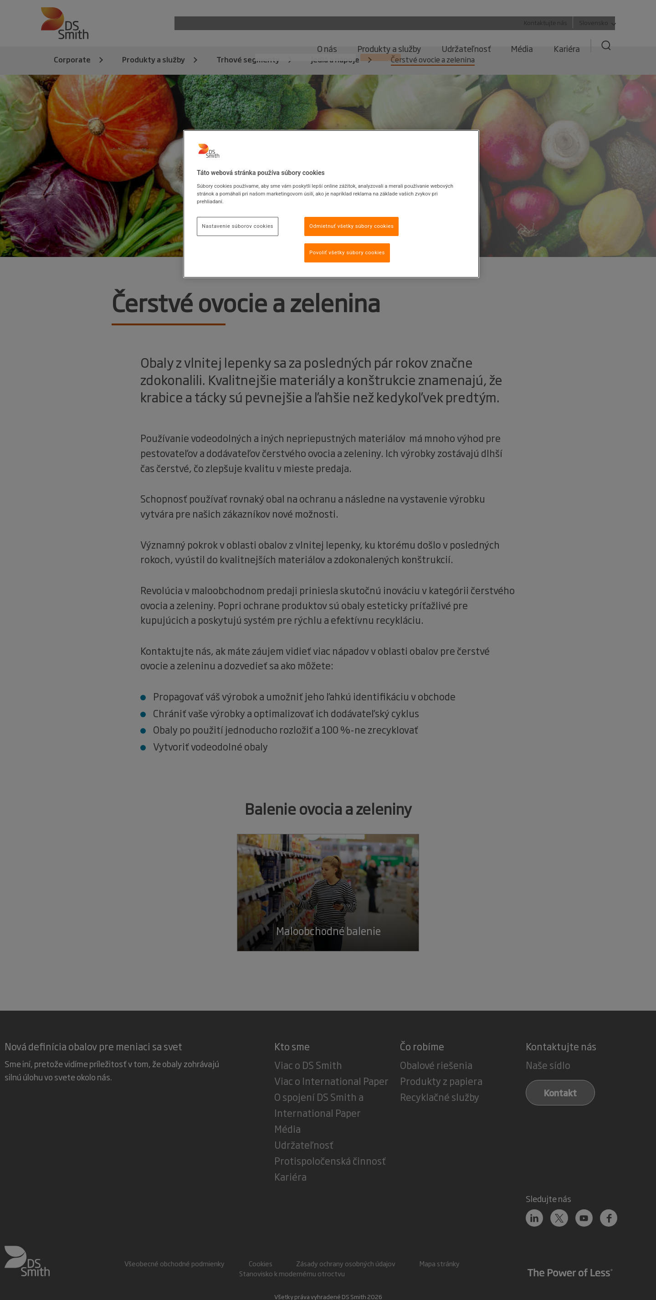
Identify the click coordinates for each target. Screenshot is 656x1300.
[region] (331, 204)
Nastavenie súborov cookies (237, 226)
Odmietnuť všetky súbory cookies (351, 226)
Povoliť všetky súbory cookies (347, 252)
